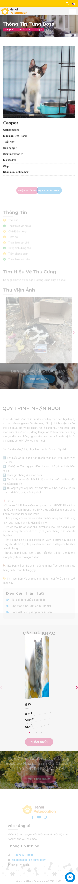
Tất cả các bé (24, 31)
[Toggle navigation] (72, 11)
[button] (70, 878)
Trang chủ (9, 31)
